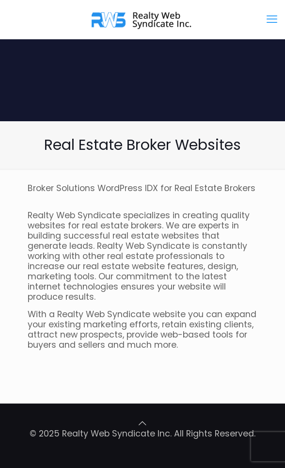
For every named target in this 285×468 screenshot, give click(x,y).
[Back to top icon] (142, 423)
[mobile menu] (272, 19)
